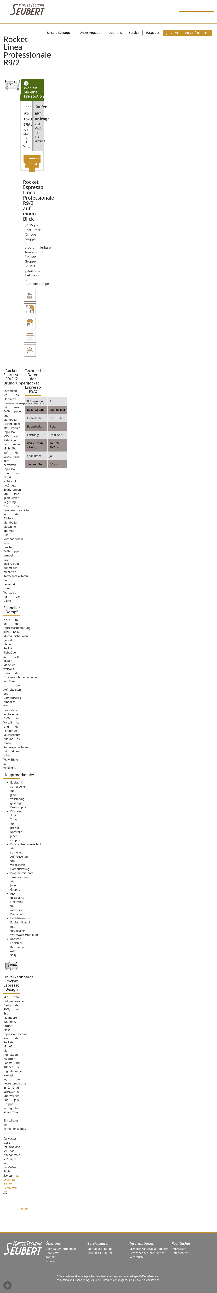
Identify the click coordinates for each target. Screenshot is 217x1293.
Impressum (179, 1249)
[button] (7, 1285)
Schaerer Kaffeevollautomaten (148, 1249)
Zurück (22, 1209)
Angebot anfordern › (33, 163)
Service (50, 1261)
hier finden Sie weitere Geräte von (11, 1184)
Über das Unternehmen (60, 1249)
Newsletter (52, 1253)
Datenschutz (180, 1253)
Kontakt (50, 1257)
